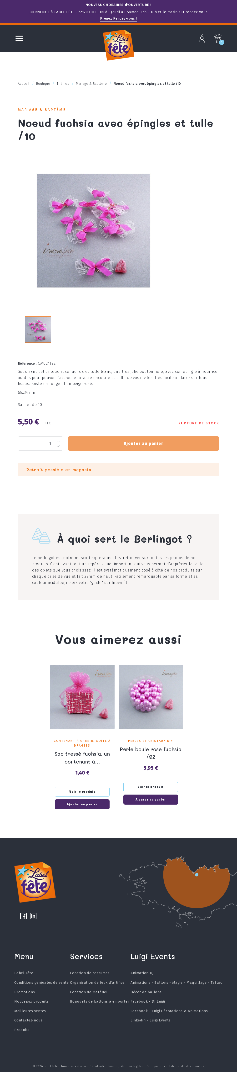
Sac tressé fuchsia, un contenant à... (82, 762)
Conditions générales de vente (41, 991)
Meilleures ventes (30, 1019)
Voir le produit (82, 797)
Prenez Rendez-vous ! (119, 18)
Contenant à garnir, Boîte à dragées (82, 749)
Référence (27, 369)
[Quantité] (40, 449)
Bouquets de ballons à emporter (99, 1010)
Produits (22, 1038)
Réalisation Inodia (104, 1073)
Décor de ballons (145, 1001)
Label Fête (23, 982)
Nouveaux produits (31, 1010)
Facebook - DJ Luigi (147, 1010)
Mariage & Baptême (44, 110)
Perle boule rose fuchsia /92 (150, 758)
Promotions (24, 1001)
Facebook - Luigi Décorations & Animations (169, 1019)
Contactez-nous (28, 1029)
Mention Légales (132, 1073)
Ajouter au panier (143, 449)
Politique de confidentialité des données (175, 1073)
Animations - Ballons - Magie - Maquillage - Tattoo (176, 991)
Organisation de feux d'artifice (97, 991)
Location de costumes (90, 982)
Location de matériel (89, 1001)
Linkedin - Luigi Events (150, 1029)
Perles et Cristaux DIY (150, 746)
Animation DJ (142, 982)
